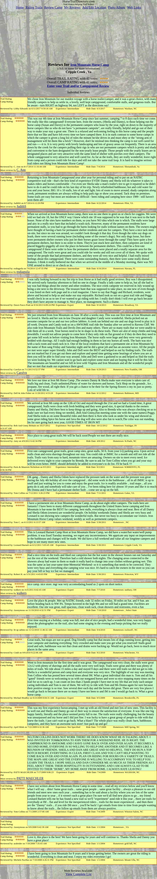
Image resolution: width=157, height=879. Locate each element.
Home (20, 7)
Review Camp (53, 7)
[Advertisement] (78, 34)
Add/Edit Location (94, 7)
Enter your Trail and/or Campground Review (78, 86)
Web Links (134, 7)
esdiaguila (23, 272)
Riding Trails (33, 7)
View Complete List (78, 874)
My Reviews (72, 7)
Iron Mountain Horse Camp (89, 65)
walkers (22, 593)
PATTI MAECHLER (30, 778)
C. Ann (21, 170)
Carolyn (22, 373)
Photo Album (116, 7)
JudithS (21, 206)
